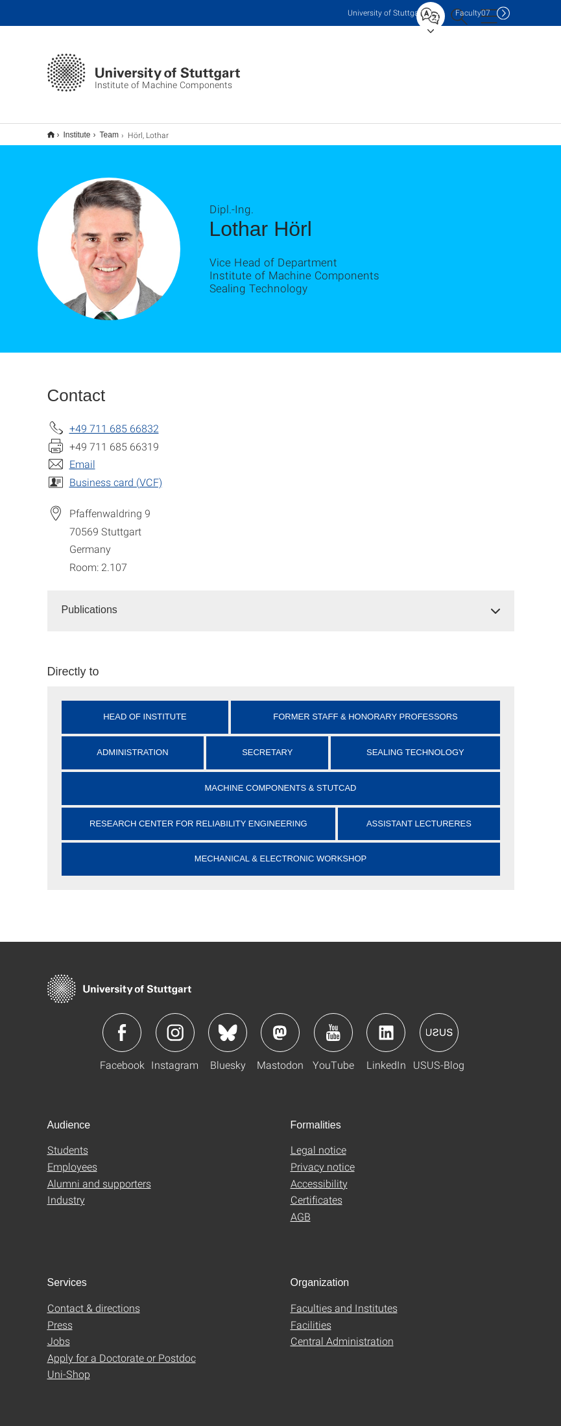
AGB (301, 1208)
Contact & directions (93, 1299)
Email (82, 455)
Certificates (316, 1191)
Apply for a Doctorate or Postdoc (121, 1349)
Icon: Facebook (121, 1024)
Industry (66, 1191)
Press (60, 1316)
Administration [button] (132, 744)
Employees (72, 1158)
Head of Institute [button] (145, 708)
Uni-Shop (68, 1365)
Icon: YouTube (333, 1024)
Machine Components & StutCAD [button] (280, 779)
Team (102, 130)
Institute (70, 130)
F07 (472, 13)
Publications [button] (89, 601)
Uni (386, 13)
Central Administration (342, 1332)
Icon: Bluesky (227, 1024)
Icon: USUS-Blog (439, 1024)
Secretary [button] (267, 744)
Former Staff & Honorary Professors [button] (365, 708)
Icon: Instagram (175, 1024)
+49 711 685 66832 (114, 420)
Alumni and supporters (99, 1175)
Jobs (58, 1332)
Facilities (311, 1316)
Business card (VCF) (115, 473)
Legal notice (318, 1141)
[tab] (281, 602)
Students (67, 1141)
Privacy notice (323, 1158)
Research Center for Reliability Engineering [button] (198, 815)
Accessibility (319, 1175)
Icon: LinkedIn (385, 1024)
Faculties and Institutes (344, 1299)
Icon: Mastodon (280, 1024)
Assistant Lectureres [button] (418, 815)
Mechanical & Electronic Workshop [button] (280, 850)
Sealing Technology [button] (415, 744)
